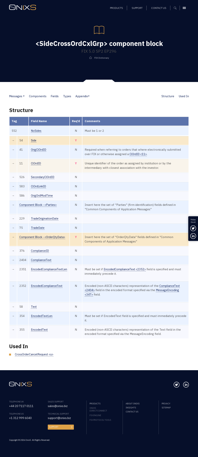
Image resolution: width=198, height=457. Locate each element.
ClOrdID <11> (141, 154)
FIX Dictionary (101, 57)
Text (34, 306)
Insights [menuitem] (131, 407)
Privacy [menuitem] (166, 403)
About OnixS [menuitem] (132, 403)
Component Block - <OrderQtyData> (44, 237)
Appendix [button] (81, 96)
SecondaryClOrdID (43, 177)
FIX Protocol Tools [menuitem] (100, 420)
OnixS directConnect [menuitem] (98, 409)
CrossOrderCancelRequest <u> (35, 354)
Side (34, 140)
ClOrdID (36, 163)
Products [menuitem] (95, 403)
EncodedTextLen (42, 316)
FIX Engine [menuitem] (95, 415)
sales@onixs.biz (58, 406)
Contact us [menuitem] (132, 411)
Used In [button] (184, 96)
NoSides (36, 131)
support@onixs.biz (60, 418)
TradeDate (38, 228)
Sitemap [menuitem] (166, 407)
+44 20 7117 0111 (21, 406)
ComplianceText (42, 260)
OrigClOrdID (39, 149)
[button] (24, 96)
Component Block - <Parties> (39, 205)
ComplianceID (40, 251)
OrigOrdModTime (42, 195)
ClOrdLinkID (39, 186)
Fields (55, 96)
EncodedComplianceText (48, 286)
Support (53, 427)
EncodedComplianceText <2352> (128, 269)
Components (37, 96)
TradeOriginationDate (45, 218)
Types (67, 96)
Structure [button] (167, 96)
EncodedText (40, 329)
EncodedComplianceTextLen (50, 269)
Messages (15, 96)
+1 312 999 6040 (20, 418)
